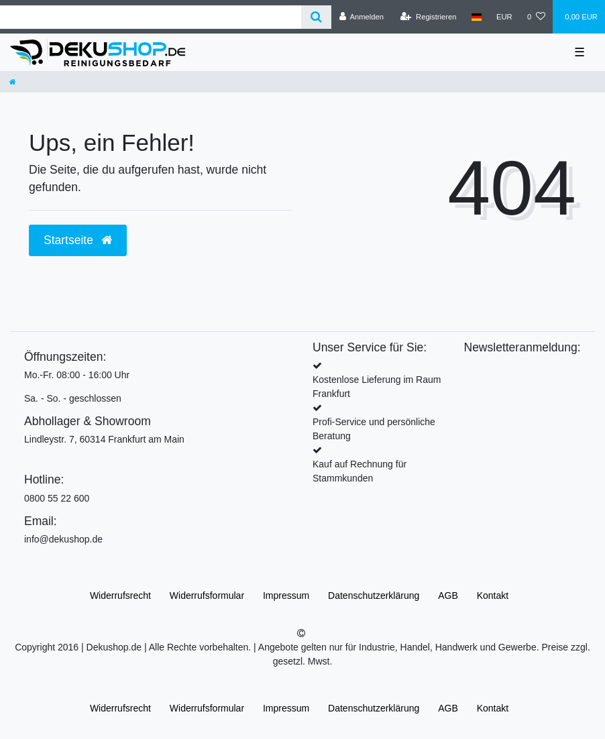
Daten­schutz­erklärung (373, 595)
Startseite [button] (78, 240)
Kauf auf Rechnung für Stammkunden (359, 471)
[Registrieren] (428, 17)
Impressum (286, 595)
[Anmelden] (361, 17)
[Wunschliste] (536, 17)
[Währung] (504, 17)
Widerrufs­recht (120, 595)
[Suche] (316, 17)
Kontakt (492, 595)
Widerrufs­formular (207, 595)
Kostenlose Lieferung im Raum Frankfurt (377, 386)
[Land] (476, 17)
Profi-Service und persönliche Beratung (374, 428)
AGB (448, 595)
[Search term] (150, 17)
